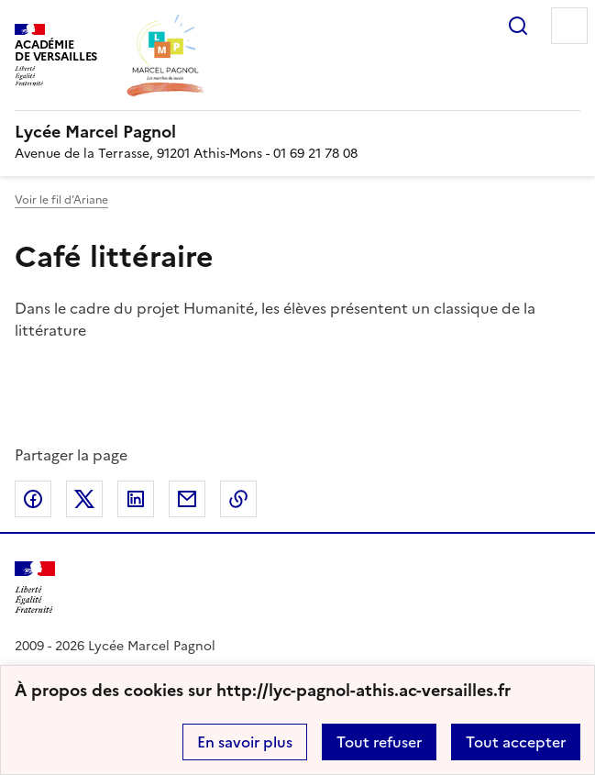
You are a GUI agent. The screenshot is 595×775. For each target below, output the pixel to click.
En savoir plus (244, 742)
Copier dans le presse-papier (238, 499)
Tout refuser (379, 742)
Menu (569, 25)
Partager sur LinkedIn (135, 499)
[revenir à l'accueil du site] (297, 132)
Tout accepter (516, 742)
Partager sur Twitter (84, 499)
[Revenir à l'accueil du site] (35, 587)
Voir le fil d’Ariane (61, 200)
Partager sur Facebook (33, 499)
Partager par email (187, 499)
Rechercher (518, 25)
